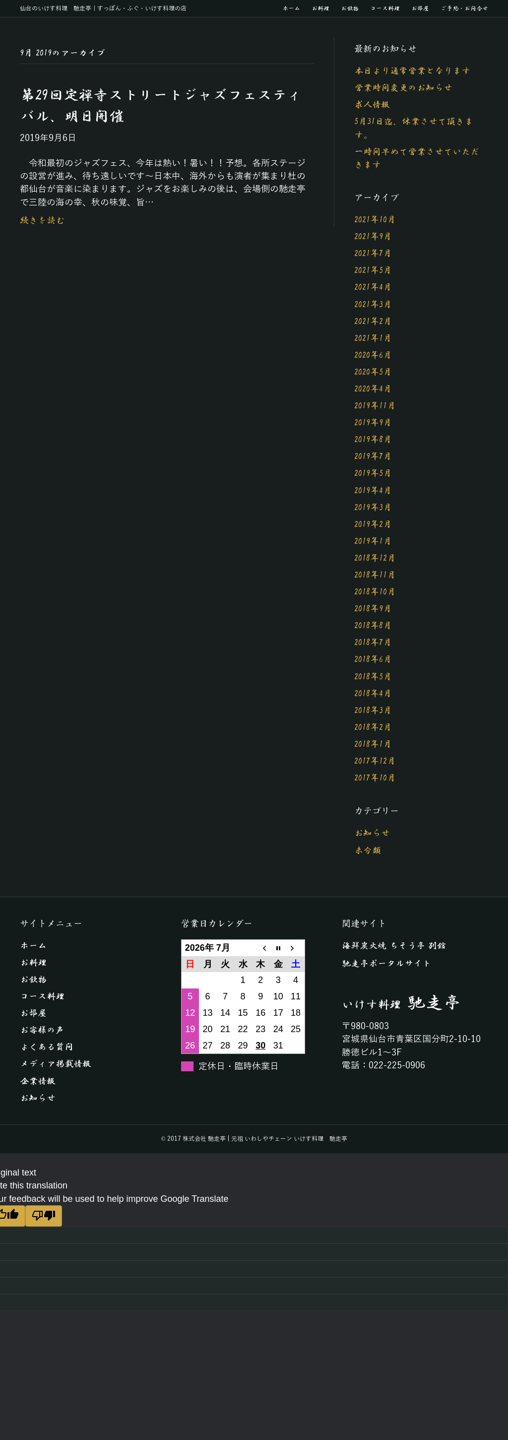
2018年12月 (375, 558)
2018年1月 (373, 744)
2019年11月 (375, 405)
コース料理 (385, 8)
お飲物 (350, 8)
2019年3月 (373, 507)
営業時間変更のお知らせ (403, 87)
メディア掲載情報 (55, 1063)
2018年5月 (373, 676)
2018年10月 (375, 592)
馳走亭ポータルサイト (386, 963)
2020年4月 (373, 389)
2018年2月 (373, 727)
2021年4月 (373, 287)
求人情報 (372, 104)
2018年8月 (373, 625)
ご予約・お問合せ (464, 8)
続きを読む (42, 220)
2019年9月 (373, 422)
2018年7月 (373, 642)
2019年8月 (373, 439)
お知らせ (372, 833)
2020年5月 (373, 372)
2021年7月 (373, 253)
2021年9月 (373, 236)
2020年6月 (373, 355)
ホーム (291, 8)
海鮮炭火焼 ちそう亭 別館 (394, 945)
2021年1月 (373, 338)
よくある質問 (46, 1047)
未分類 (367, 850)
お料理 (320, 8)
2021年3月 (373, 304)
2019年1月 (373, 541)
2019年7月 (373, 456)
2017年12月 (375, 761)
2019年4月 (373, 490)
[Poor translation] (43, 1216)
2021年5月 (373, 270)
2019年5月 (373, 473)
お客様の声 (42, 1030)
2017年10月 (375, 778)
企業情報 (38, 1081)
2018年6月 (373, 659)
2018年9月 (373, 608)
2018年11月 (375, 575)
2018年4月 (373, 693)
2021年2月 (373, 321)
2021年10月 (375, 219)
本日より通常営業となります (412, 70)
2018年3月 (373, 710)
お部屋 (420, 8)
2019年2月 (373, 524)
